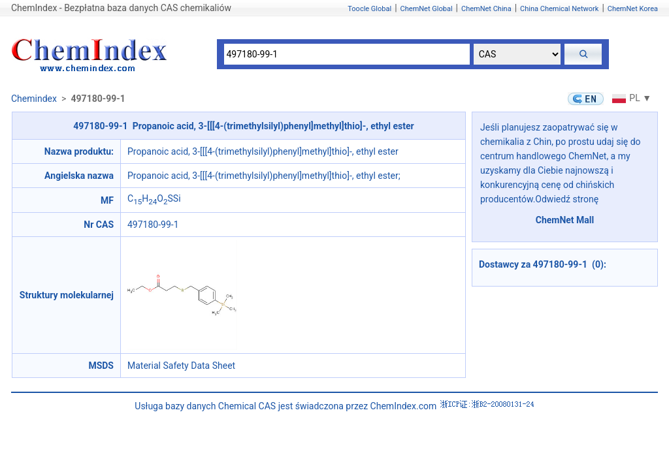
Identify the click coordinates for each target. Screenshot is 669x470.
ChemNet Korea (633, 9)
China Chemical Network (559, 9)
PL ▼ (630, 98)
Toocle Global (369, 9)
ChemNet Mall (565, 220)
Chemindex (34, 98)
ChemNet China (486, 9)
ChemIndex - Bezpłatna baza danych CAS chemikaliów (121, 8)
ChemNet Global (426, 9)
